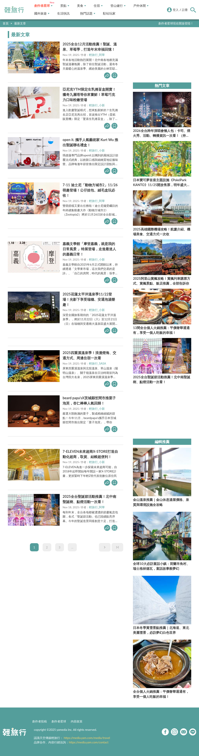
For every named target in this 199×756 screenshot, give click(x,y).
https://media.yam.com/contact (88, 742)
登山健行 (118, 5)
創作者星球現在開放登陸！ (175, 23)
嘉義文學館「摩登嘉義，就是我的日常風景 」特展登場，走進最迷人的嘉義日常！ (89, 249)
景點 (64, 5)
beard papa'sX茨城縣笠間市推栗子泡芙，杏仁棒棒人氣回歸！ (89, 400)
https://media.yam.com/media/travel (87, 738)
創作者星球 (43, 5)
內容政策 (76, 721)
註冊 (185, 9)
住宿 (98, 5)
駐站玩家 (109, 13)
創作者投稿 (39, 721)
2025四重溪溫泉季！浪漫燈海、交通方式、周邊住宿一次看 (89, 355)
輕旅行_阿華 (97, 54)
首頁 (6, 23)
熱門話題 (87, 13)
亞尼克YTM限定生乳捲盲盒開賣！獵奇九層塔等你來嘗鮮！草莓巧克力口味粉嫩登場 (89, 94)
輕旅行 (14, 9)
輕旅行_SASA (97, 363)
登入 (176, 9)
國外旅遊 (41, 13)
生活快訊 (63, 13)
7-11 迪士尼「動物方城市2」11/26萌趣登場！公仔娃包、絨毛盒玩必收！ (90, 190)
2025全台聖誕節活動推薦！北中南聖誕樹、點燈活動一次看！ (89, 499)
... (72, 547)
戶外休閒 (140, 5)
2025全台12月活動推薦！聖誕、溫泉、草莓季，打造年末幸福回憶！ (90, 46)
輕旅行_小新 (97, 105)
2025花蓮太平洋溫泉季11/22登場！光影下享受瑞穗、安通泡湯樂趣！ (89, 299)
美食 (81, 5)
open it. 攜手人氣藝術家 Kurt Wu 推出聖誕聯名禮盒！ (90, 142)
